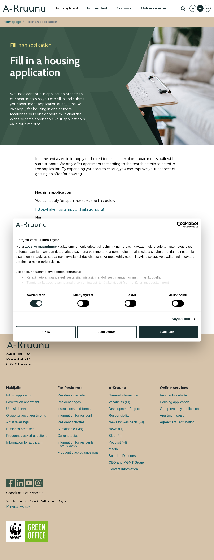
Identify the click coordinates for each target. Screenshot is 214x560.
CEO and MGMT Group (126, 462)
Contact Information (123, 469)
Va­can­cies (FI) (119, 402)
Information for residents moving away (75, 444)
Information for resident (74, 415)
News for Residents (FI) (126, 422)
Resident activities (70, 422)
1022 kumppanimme (41, 246)
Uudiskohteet (16, 409)
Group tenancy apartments (26, 415)
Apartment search (173, 415)
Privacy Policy (18, 506)
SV (207, 8)
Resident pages (69, 402)
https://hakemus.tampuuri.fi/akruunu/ (67, 209)
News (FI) (116, 429)
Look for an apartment (22, 402)
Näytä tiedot (181, 319)
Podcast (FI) (118, 442)
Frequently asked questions (26, 435)
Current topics (67, 435)
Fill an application (19, 395)
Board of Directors (122, 456)
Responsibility (119, 415)
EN (200, 8)
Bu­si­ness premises (20, 429)
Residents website (71, 395)
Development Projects (125, 409)
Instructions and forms (73, 409)
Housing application (174, 402)
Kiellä (46, 332)
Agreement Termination (177, 422)
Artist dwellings (17, 422)
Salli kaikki (168, 332)
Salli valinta (107, 332)
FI (193, 8)
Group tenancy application (179, 409)
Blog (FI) (115, 435)
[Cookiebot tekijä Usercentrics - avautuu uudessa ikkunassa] (180, 224)
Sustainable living (70, 429)
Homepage (12, 22)
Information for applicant (24, 442)
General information (123, 395)
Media (113, 449)
